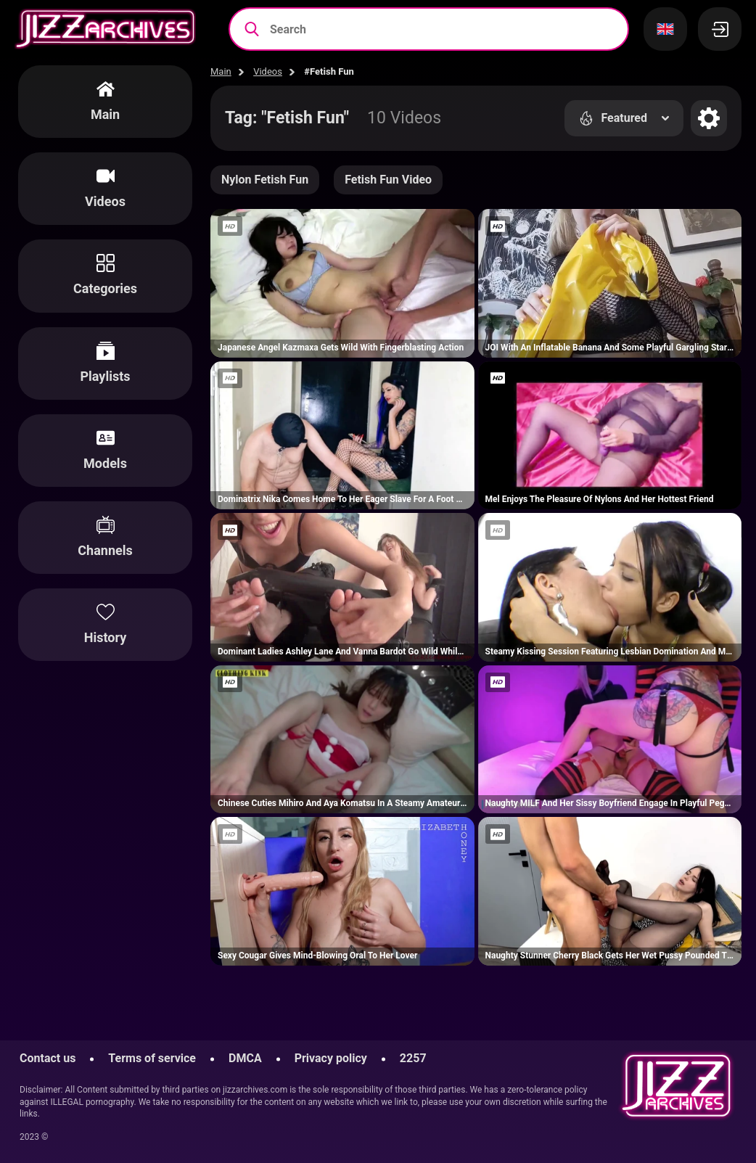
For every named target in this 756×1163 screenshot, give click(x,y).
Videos (267, 71)
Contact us (47, 1058)
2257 (413, 1058)
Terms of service (152, 1058)
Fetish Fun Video (388, 179)
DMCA (245, 1058)
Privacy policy (331, 1058)
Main (220, 71)
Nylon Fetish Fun (264, 179)
